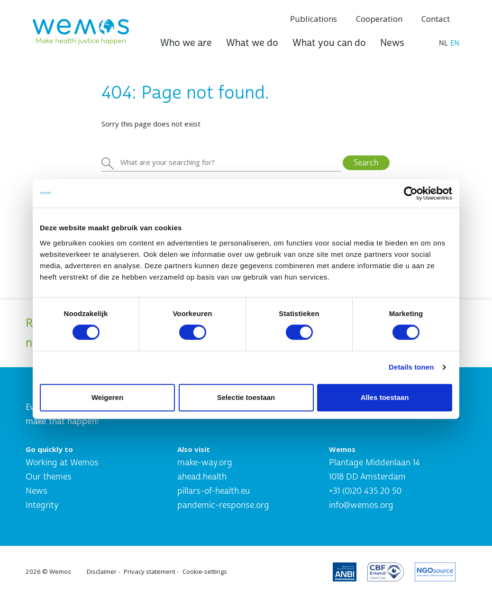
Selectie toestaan (246, 397)
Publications (313, 18)
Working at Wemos (62, 462)
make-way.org (204, 462)
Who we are (186, 43)
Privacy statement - (151, 571)
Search (366, 163)
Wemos (60, 571)
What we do (252, 43)
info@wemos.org (361, 505)
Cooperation (379, 18)
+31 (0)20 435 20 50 (365, 491)
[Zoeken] (221, 163)
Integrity (42, 505)
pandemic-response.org (223, 505)
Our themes (49, 476)
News (392, 43)
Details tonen (411, 367)
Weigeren (107, 397)
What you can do (329, 43)
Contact (435, 18)
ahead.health (202, 476)
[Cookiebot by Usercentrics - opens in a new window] (410, 193)
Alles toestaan (385, 397)
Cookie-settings (204, 571)
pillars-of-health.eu (213, 491)
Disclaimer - (103, 571)
